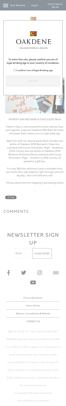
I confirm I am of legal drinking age (34, 70)
